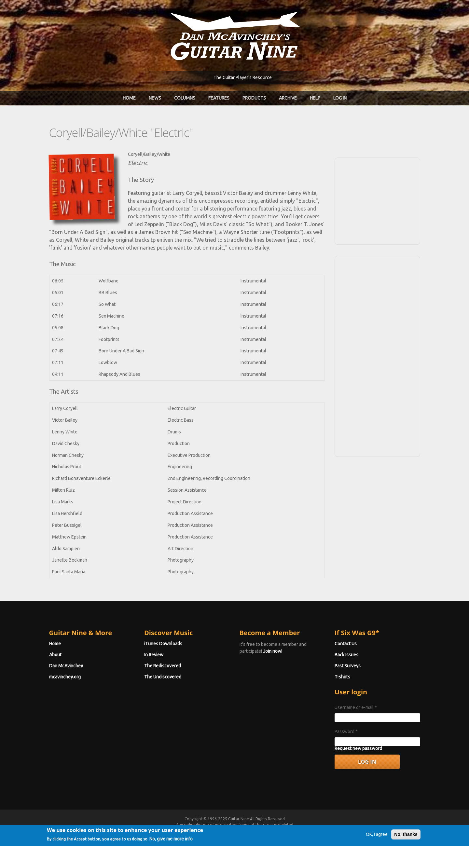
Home (129, 98)
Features (218, 98)
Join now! (272, 651)
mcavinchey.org (65, 676)
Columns (184, 98)
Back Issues (346, 654)
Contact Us (346, 643)
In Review (153, 654)
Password (346, 731)
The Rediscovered (162, 665)
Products (254, 98)
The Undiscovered (162, 676)
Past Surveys (348, 665)
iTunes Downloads (163, 643)
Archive (288, 98)
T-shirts (342, 676)
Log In (340, 98)
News (155, 98)
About (55, 654)
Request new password (358, 748)
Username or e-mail (356, 707)
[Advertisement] (377, 200)
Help (315, 98)
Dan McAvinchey (66, 665)
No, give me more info (171, 841)
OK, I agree (377, 837)
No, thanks (406, 837)
